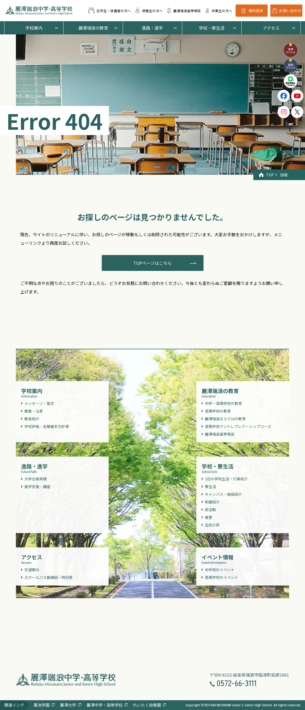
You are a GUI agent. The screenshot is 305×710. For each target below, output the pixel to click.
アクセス (271, 28)
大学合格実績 (35, 478)
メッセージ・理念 (39, 403)
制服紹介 (212, 501)
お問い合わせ (286, 11)
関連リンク (14, 705)
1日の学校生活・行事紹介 (226, 478)
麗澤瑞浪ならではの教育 (225, 418)
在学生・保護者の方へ (109, 10)
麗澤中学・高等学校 (104, 705)
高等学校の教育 (218, 411)
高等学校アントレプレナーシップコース (238, 426)
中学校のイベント (220, 569)
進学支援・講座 (37, 486)
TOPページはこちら (152, 263)
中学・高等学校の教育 (223, 403)
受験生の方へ (149, 11)
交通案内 (31, 569)
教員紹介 (31, 418)
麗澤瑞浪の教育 (93, 28)
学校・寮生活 (211, 28)
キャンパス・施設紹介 (223, 494)
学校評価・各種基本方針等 (46, 426)
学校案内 (33, 28)
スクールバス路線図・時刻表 (48, 577)
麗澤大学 (68, 705)
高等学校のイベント (221, 577)
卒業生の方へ (218, 10)
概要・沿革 (33, 411)
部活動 (210, 509)
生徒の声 (212, 525)
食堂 (208, 517)
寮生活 (210, 486)
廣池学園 (42, 705)
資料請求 (251, 10)
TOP (266, 174)
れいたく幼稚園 (147, 705)
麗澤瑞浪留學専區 (183, 10)
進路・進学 (152, 28)
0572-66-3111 (233, 684)
